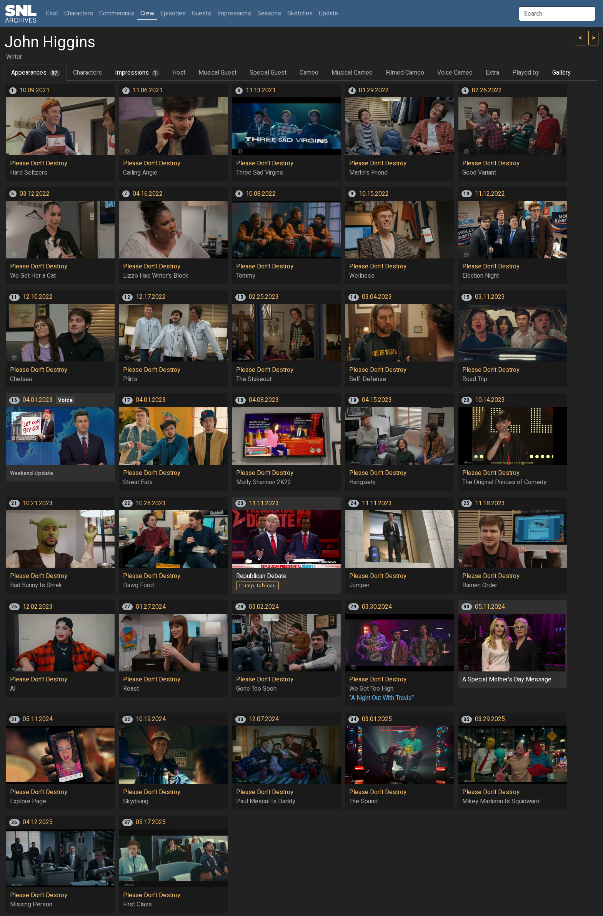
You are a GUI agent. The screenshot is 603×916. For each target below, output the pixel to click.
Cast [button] (53, 13)
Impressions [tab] (137, 72)
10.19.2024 (151, 719)
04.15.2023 (377, 400)
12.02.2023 (38, 606)
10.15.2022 (374, 193)
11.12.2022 (490, 193)
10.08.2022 (261, 193)
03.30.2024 (377, 606)
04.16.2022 (148, 193)
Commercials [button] (116, 13)
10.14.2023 (490, 400)
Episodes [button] (173, 13)
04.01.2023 (38, 400)
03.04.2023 (377, 296)
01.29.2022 (374, 90)
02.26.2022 (487, 90)
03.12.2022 (35, 193)
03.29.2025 (490, 719)
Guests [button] (201, 13)
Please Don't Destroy (38, 163)
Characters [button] (78, 13)
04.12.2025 (38, 822)
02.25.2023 (264, 296)
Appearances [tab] (35, 72)
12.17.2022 (151, 296)
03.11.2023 (490, 296)
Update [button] (328, 13)
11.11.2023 (264, 503)
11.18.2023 (490, 503)
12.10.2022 (38, 296)
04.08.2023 (264, 400)
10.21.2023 (38, 503)
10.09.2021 (35, 90)
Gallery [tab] (561, 72)
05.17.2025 (151, 822)
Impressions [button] (234, 13)
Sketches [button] (300, 13)
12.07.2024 (264, 719)
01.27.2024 (151, 606)
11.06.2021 (148, 90)
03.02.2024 (264, 606)
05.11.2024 (490, 606)
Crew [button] (147, 13)
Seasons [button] (269, 13)
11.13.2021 (261, 90)
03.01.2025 (377, 719)
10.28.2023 (151, 503)
